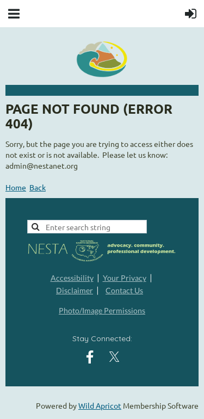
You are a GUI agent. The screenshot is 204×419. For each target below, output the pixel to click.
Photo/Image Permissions (102, 310)
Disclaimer (74, 290)
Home (15, 187)
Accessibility (72, 277)
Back (37, 187)
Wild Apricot (99, 405)
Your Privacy (124, 277)
